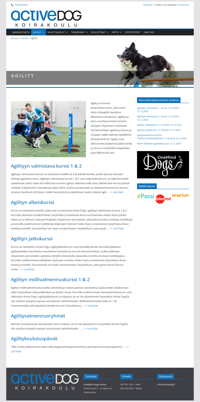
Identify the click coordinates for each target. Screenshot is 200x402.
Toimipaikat (79, 32)
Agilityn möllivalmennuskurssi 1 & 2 (50, 279)
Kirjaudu (147, 4)
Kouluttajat (100, 32)
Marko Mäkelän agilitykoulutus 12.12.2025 (159, 143)
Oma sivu (149, 32)
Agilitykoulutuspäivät (34, 338)
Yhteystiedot (21, 4)
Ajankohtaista (21, 32)
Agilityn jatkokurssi (32, 238)
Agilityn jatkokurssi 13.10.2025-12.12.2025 (159, 129)
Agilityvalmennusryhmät (38, 315)
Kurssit (39, 32)
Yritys (117, 32)
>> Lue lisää (116, 192)
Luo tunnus (183, 4)
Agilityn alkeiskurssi (32, 202)
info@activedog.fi (166, 384)
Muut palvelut (58, 32)
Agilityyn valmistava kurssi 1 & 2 (46, 166)
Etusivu (15, 38)
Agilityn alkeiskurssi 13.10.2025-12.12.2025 (159, 124)
